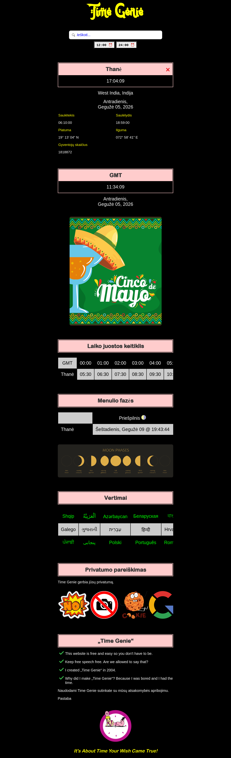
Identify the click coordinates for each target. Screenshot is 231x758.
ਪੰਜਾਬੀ (68, 542)
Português (145, 542)
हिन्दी (146, 529)
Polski (115, 542)
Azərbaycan (115, 516)
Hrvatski (173, 529)
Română (173, 542)
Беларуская (145, 516)
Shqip (68, 516)
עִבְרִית (115, 529)
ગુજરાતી (89, 529)
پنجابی (89, 542)
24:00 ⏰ (127, 45)
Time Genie (115, 12)
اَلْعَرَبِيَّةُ (89, 516)
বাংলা (172, 515)
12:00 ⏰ (104, 45)
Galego (68, 529)
